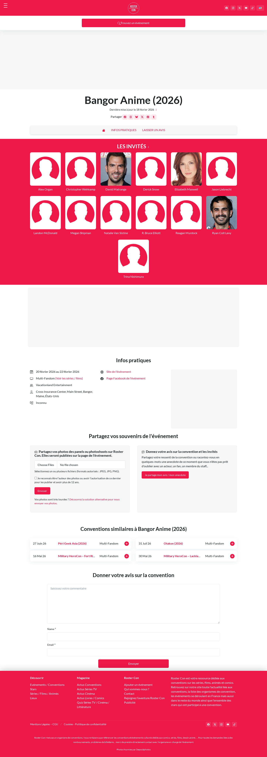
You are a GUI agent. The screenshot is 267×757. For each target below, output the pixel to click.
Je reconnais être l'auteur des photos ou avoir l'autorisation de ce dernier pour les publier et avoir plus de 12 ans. (77, 480)
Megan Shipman (80, 233)
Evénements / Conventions (47, 684)
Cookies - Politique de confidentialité (85, 724)
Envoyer (42, 490)
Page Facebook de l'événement (126, 378)
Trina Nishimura (133, 276)
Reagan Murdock (186, 233)
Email (50, 644)
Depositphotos (143, 749)
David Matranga (116, 189)
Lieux (33, 698)
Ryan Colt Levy (221, 233)
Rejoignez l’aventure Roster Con (144, 698)
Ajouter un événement (138, 684)
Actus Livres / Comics (90, 698)
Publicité (129, 702)
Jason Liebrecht (222, 189)
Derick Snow (151, 189)
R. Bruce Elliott (151, 233)
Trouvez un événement (133, 23)
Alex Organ (45, 189)
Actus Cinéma (86, 693)
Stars (33, 689)
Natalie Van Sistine (116, 233)
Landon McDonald (45, 233)
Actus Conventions (89, 684)
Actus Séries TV (87, 689)
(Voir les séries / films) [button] (69, 378)
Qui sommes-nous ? (136, 689)
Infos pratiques (123, 130)
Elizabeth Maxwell (186, 189)
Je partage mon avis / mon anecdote (165, 474)
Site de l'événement (118, 371)
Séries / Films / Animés (44, 693)
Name (50, 629)
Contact (129, 693)
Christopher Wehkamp (80, 189)
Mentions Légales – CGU (44, 724)
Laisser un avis (153, 130)
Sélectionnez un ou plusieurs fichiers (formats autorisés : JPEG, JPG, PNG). (76, 471)
